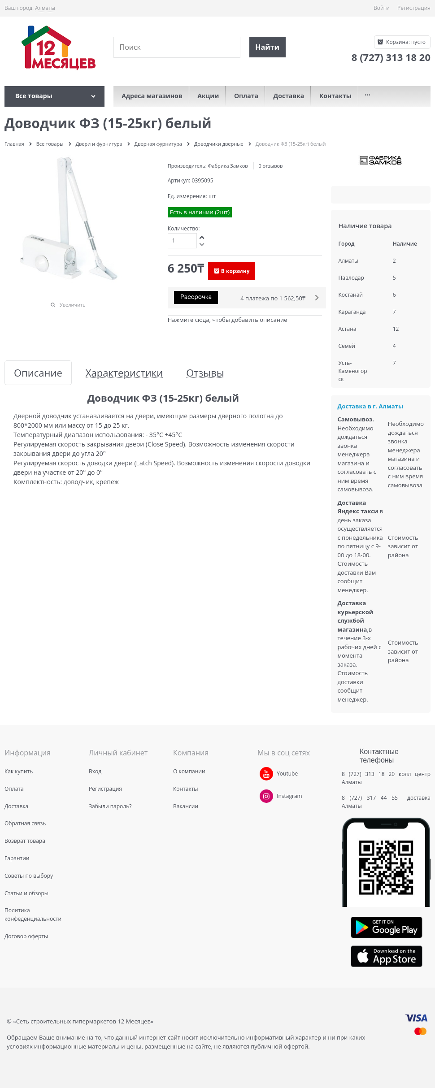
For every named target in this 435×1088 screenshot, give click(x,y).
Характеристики (124, 373)
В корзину (235, 271)
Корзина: (405, 42)
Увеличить (73, 304)
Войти (382, 8)
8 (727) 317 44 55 (372, 798)
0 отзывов (270, 165)
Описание (38, 373)
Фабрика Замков (228, 165)
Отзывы (205, 373)
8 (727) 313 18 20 (368, 774)
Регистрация (414, 8)
